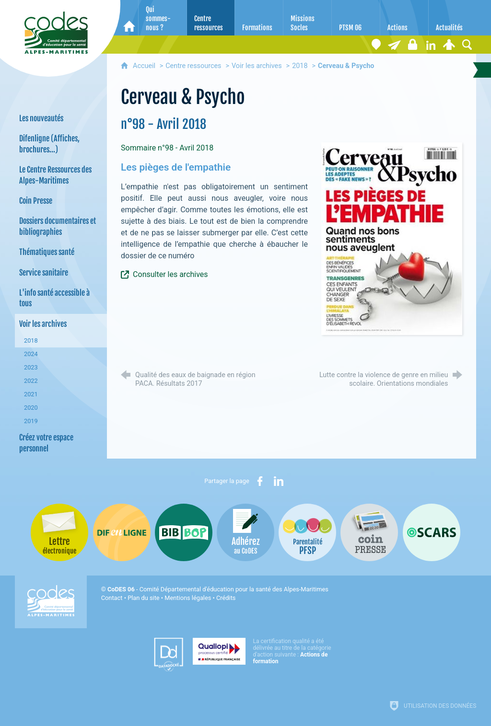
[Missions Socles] (307, 17)
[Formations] (259, 17)
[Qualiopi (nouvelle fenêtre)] (265, 651)
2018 (299, 66)
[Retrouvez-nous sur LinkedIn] (430, 44)
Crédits (225, 597)
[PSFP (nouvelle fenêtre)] (307, 532)
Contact (112, 597)
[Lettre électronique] (394, 44)
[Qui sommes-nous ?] (163, 17)
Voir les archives (257, 66)
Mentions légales (187, 597)
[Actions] (404, 17)
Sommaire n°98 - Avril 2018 (167, 147)
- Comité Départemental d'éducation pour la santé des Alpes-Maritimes (217, 589)
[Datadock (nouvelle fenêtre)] (168, 654)
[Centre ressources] (211, 17)
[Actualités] (453, 17)
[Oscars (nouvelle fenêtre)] (431, 532)
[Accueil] (129, 17)
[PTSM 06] (356, 17)
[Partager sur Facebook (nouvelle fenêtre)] (260, 481)
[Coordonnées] (376, 44)
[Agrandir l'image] (391, 237)
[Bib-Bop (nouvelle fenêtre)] (183, 532)
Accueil (145, 66)
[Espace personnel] (449, 44)
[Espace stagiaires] (412, 44)
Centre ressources (193, 66)
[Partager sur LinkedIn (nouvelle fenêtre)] (278, 481)
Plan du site (144, 597)
